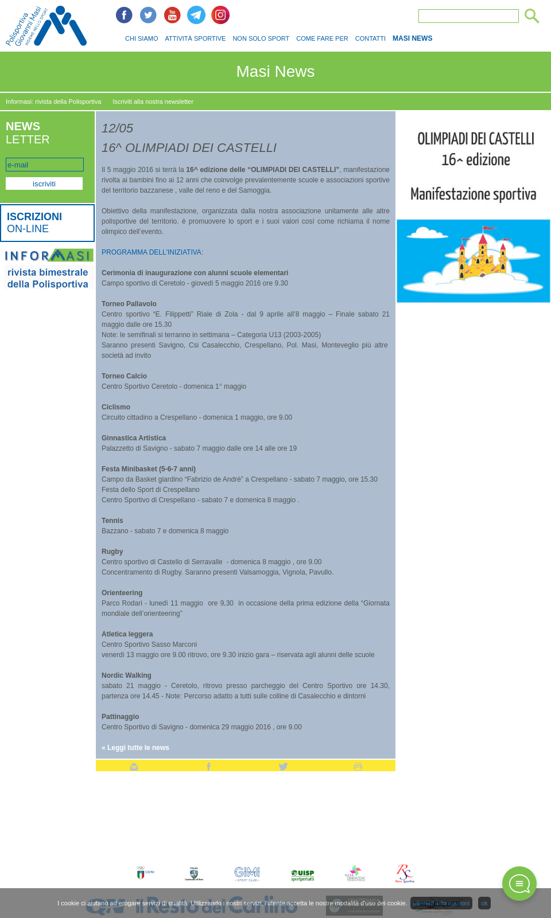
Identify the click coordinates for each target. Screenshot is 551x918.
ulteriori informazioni (441, 903)
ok (484, 903)
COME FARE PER (322, 38)
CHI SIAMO (141, 38)
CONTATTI (370, 38)
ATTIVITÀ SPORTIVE (195, 38)
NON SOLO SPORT (260, 38)
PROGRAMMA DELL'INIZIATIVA (151, 252)
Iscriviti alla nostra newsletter (152, 101)
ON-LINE (34, 223)
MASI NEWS (412, 38)
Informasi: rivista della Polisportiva (53, 101)
